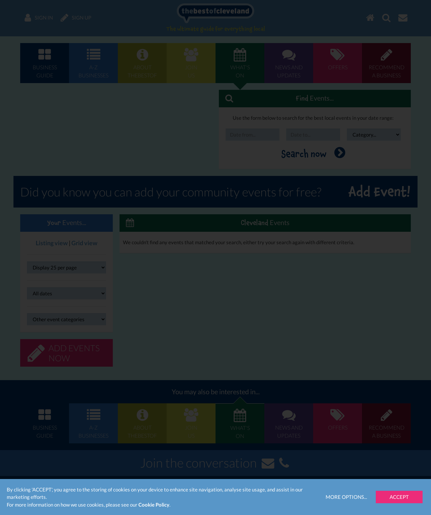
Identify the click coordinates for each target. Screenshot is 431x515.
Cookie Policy (153, 505)
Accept (399, 497)
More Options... (346, 497)
